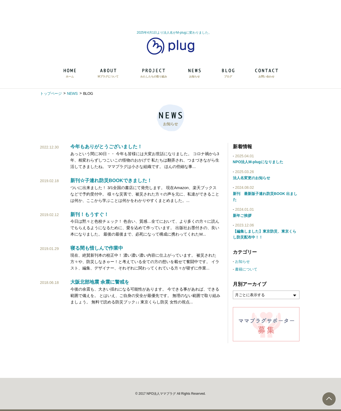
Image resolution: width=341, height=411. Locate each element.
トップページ (51, 93)
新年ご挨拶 (242, 215)
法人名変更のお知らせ (251, 178)
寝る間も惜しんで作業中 (96, 248)
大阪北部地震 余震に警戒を (99, 282)
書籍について (246, 269)
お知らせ (242, 261)
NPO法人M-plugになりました (258, 162)
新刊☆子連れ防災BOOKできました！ (111, 180)
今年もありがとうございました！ (106, 146)
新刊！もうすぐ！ (89, 214)
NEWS (72, 93)
